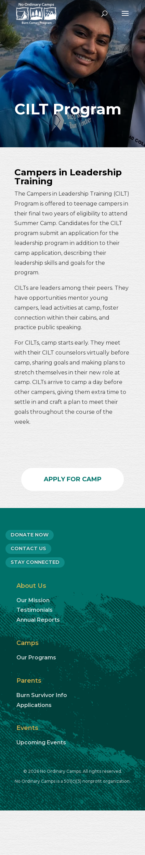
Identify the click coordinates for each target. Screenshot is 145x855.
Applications (34, 705)
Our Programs (36, 657)
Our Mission (33, 600)
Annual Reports (38, 620)
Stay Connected (35, 562)
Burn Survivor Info (41, 695)
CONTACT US (28, 548)
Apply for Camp (73, 479)
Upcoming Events (41, 742)
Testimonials (34, 610)
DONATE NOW (30, 535)
